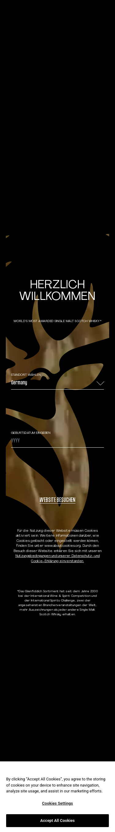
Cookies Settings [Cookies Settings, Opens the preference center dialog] (57, 803)
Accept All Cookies (57, 820)
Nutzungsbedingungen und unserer (43, 556)
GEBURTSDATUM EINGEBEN (31, 433)
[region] (57, 796)
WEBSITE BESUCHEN (57, 500)
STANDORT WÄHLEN (26, 375)
